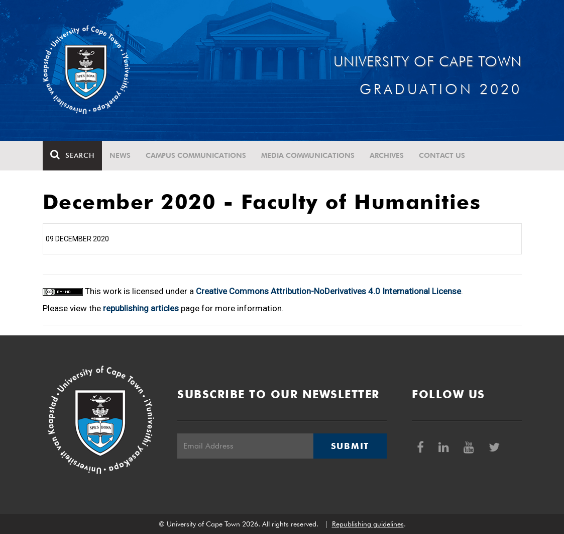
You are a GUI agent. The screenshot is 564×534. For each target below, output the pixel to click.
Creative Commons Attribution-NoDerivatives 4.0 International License (328, 291)
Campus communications (196, 155)
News (120, 155)
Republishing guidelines (368, 524)
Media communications (308, 155)
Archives (387, 155)
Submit (350, 446)
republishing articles (141, 308)
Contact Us (442, 155)
